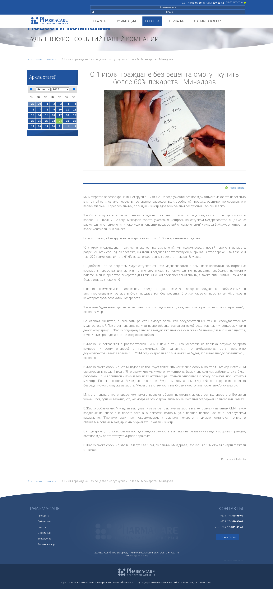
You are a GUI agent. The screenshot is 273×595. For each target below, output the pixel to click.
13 (32, 117)
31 (60, 130)
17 (60, 117)
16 (53, 117)
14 (39, 117)
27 (32, 130)
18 (67, 117)
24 (60, 123)
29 (32, 104)
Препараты (98, 12)
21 (39, 123)
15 (46, 117)
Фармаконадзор (207, 12)
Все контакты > (213, 3)
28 (39, 130)
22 (46, 123)
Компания (176, 12)
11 (67, 110)
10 (60, 110)
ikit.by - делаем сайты (231, 566)
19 (74, 117)
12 (74, 110)
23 (53, 123)
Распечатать (234, 188)
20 (32, 123)
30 (39, 104)
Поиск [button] (233, 3)
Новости (152, 12)
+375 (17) (136, 2)
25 (67, 123)
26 (74, 123)
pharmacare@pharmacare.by (136, 560)
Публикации (126, 12)
